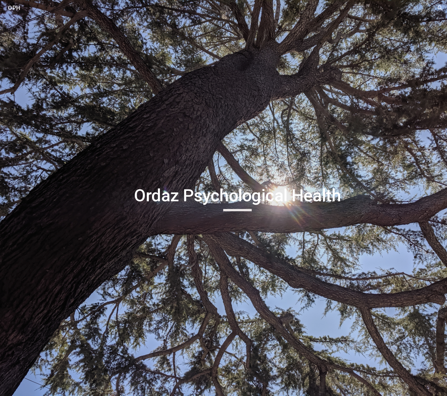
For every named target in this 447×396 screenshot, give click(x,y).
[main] (237, 198)
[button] (440, 8)
